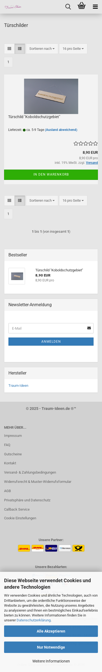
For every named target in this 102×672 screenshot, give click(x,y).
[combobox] (42, 49)
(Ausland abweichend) (61, 130)
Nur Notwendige (51, 647)
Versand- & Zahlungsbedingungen (30, 472)
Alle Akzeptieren (51, 631)
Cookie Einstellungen (20, 518)
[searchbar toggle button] (68, 7)
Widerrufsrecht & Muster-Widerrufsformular (37, 482)
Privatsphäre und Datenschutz (27, 500)
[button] (9, 49)
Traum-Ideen (18, 385)
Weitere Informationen (51, 661)
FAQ (7, 445)
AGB (7, 491)
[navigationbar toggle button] (95, 7)
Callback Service (17, 509)
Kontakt (10, 463)
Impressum (13, 436)
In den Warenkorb (51, 174)
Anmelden (51, 341)
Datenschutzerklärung (34, 620)
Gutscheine (13, 454)
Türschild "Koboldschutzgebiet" (34, 117)
